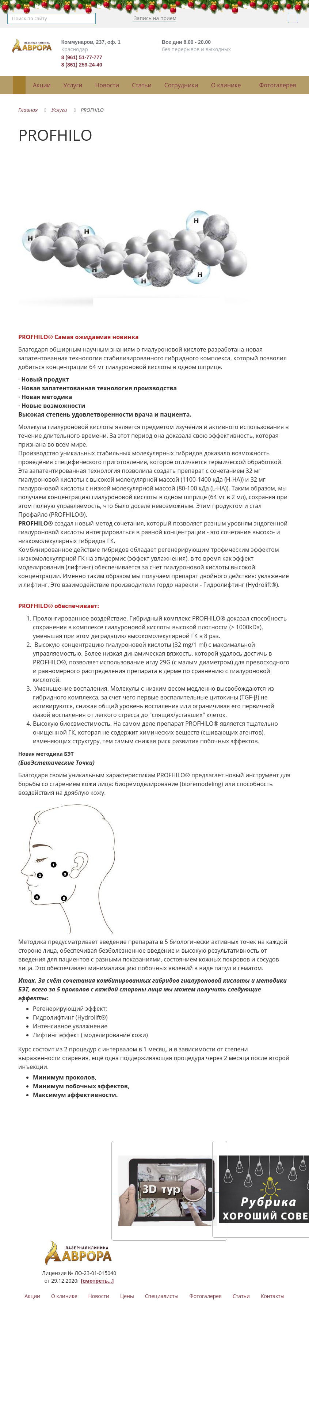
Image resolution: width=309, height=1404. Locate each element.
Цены (127, 1296)
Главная (28, 109)
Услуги (73, 85)
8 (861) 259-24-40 (81, 65)
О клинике (226, 85)
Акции (42, 85)
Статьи (142, 85)
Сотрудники (181, 85)
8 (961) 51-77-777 (81, 57)
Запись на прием (154, 18)
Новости (107, 85)
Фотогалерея (277, 85)
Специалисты (162, 1296)
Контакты (273, 1296)
